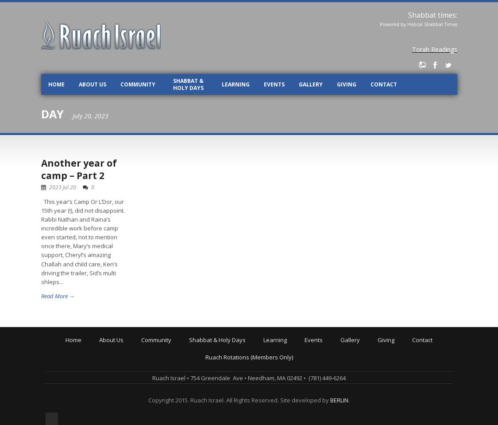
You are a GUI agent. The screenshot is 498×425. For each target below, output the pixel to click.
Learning (236, 84)
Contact (384, 84)
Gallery (311, 84)
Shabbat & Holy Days (188, 84)
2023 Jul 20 (62, 187)
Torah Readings (434, 49)
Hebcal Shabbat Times (432, 24)
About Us (92, 84)
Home (56, 84)
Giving (346, 84)
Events (274, 84)
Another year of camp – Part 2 (79, 169)
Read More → (58, 296)
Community (137, 84)
